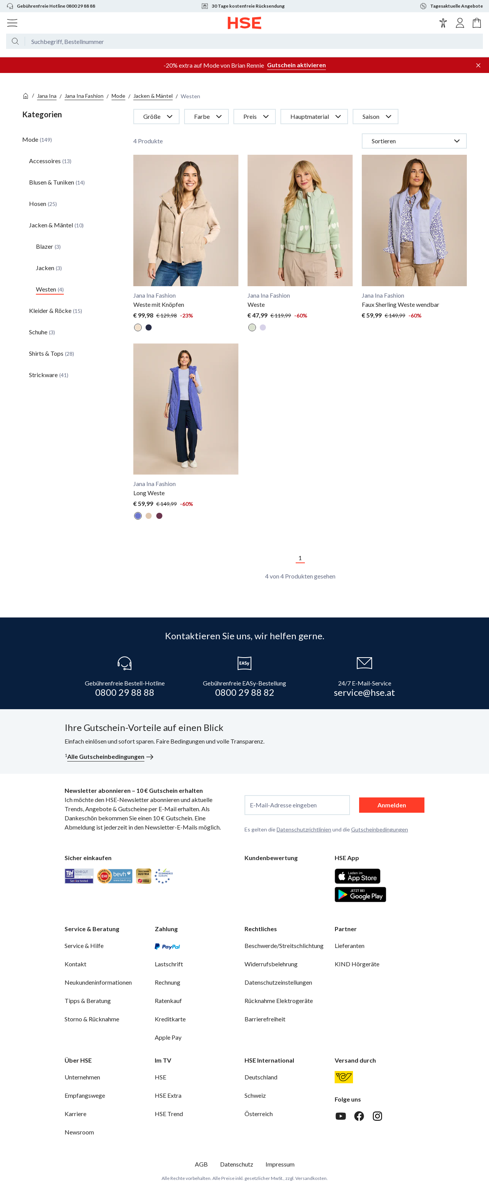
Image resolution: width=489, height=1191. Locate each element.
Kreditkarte (170, 1018)
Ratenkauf (168, 1000)
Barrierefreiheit (264, 1018)
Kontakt (75, 963)
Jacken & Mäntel (153, 95)
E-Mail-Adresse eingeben (283, 805)
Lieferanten (349, 945)
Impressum (280, 1164)
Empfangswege (85, 1095)
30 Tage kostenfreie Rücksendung (243, 6)
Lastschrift (169, 963)
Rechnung (167, 982)
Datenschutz (236, 1164)
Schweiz (255, 1095)
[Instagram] (377, 1116)
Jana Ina (47, 95)
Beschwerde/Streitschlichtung (284, 945)
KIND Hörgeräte (357, 963)
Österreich (258, 1113)
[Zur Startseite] (244, 23)
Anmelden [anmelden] (391, 805)
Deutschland (260, 1077)
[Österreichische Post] (344, 1077)
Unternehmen (82, 1077)
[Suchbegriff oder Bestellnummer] (254, 44)
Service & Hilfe (84, 945)
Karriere (75, 1113)
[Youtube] (341, 1116)
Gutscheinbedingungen (379, 829)
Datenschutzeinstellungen (278, 982)
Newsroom (79, 1132)
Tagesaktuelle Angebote (451, 6)
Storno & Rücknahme (92, 1018)
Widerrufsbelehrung (271, 963)
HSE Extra (168, 1095)
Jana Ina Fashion (84, 95)
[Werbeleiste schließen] (478, 65)
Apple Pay (168, 1037)
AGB (201, 1164)
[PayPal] (167, 946)
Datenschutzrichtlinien (304, 829)
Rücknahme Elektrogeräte (278, 1000)
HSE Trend (169, 1113)
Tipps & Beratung (88, 1000)
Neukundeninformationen (98, 982)
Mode (118, 95)
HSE (160, 1077)
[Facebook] (359, 1116)
